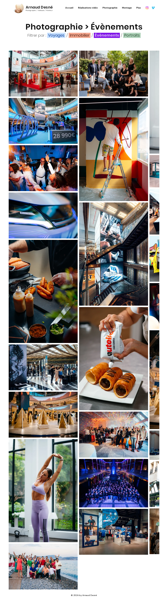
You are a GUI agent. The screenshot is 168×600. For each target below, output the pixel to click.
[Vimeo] (153, 8)
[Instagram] (147, 8)
